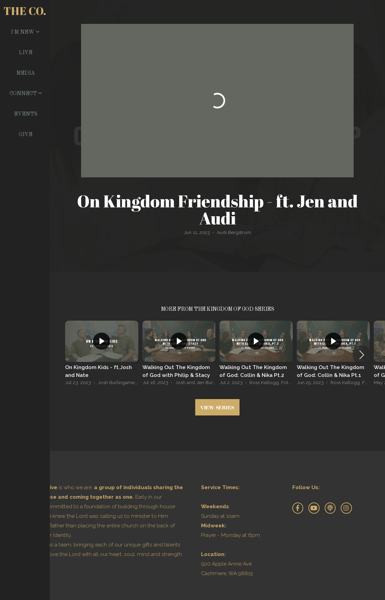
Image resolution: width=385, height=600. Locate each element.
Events (25, 114)
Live (25, 53)
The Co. (24, 10)
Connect (26, 94)
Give (25, 134)
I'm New (25, 32)
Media (25, 73)
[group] (101, 355)
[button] (361, 354)
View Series (217, 407)
